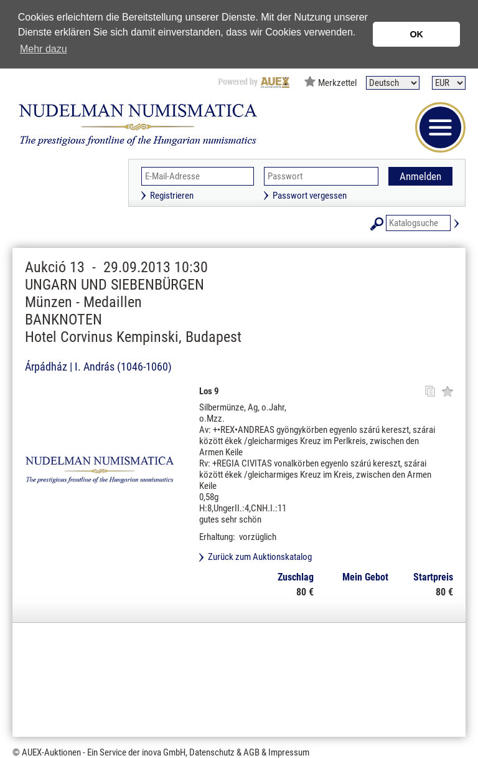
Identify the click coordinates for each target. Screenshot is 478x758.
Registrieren (172, 195)
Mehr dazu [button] (43, 49)
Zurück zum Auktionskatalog (260, 556)
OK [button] (416, 34)
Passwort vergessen (310, 195)
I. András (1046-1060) (123, 366)
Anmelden (420, 176)
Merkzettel (337, 82)
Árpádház (46, 366)
